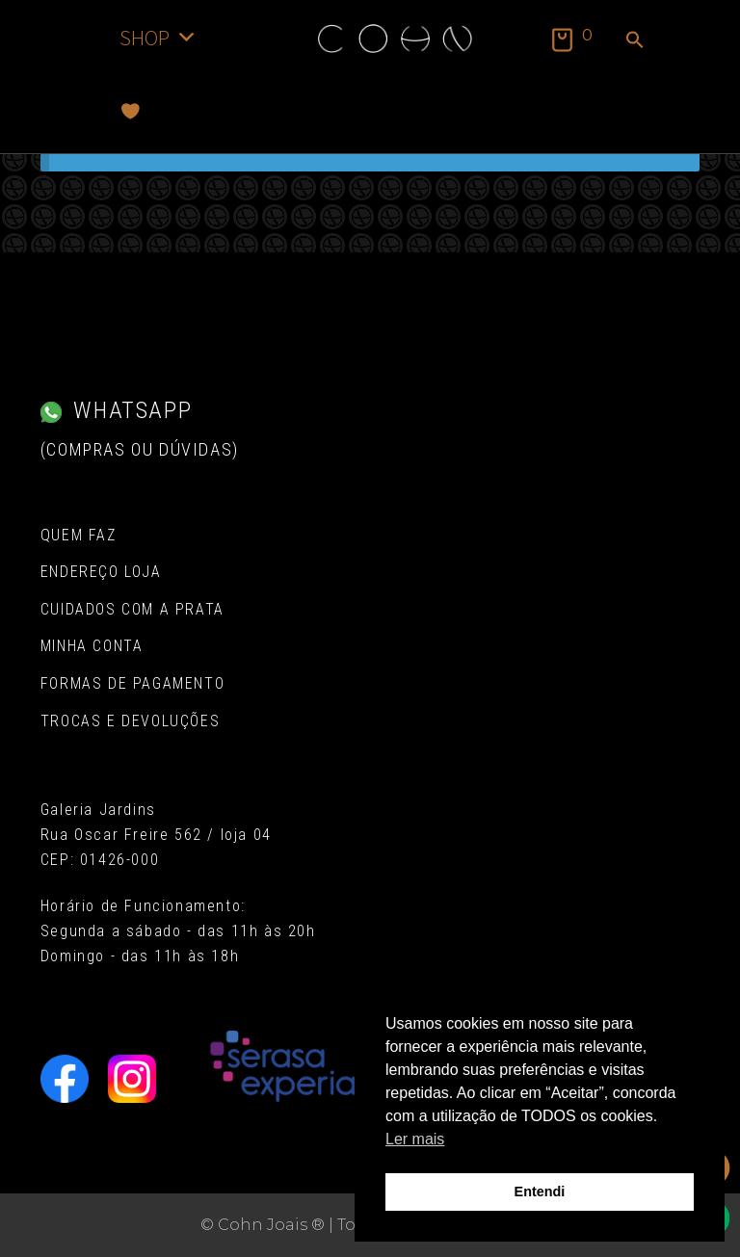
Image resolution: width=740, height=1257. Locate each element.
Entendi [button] (540, 1191)
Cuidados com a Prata (132, 609)
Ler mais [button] (414, 1139)
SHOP (158, 37)
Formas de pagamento (132, 683)
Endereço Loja (101, 572)
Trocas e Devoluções (130, 721)
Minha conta (92, 646)
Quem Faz (78, 535)
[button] (635, 41)
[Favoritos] (130, 111)
